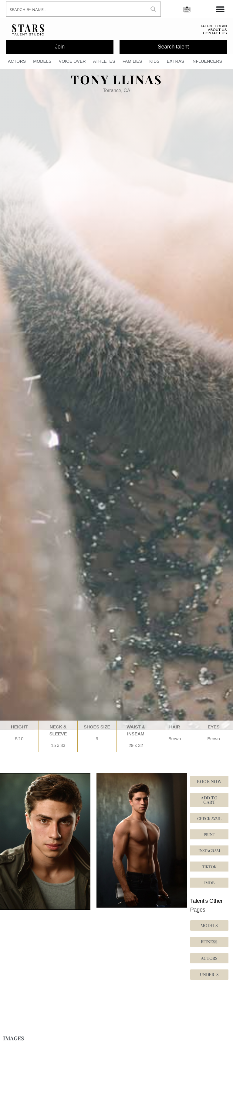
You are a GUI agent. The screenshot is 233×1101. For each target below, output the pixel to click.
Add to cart (209, 802)
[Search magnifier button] (153, 9)
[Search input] (76, 9)
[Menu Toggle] (220, 9)
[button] (209, 869)
